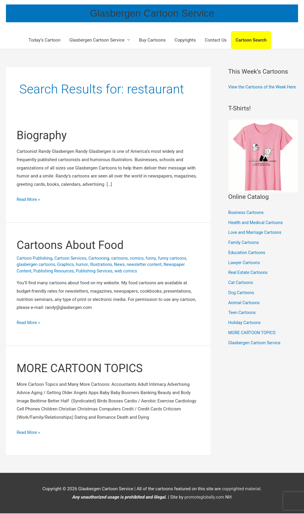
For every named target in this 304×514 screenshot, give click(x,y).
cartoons (125, 258)
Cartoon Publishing (35, 258)
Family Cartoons (244, 252)
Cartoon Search (251, 40)
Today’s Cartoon (44, 40)
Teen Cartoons (242, 322)
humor (85, 265)
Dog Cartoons (242, 302)
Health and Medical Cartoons (257, 232)
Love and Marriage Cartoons (256, 242)
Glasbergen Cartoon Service (152, 13)
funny (157, 258)
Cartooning (103, 258)
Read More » (29, 199)
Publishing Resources (55, 271)
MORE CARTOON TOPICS (83, 369)
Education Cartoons (247, 262)
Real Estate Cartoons (249, 282)
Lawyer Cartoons (245, 272)
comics (143, 258)
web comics (131, 271)
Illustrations (105, 265)
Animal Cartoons (245, 312)
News (124, 265)
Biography (43, 136)
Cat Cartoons (241, 292)
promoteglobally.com (204, 497)
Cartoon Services (73, 258)
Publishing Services (98, 271)
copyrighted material (241, 489)
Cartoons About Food (73, 246)
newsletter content (150, 265)
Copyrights (185, 40)
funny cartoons (179, 258)
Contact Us (216, 40)
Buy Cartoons (152, 40)
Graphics (68, 265)
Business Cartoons (247, 222)
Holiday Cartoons (245, 332)
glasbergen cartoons (37, 265)
